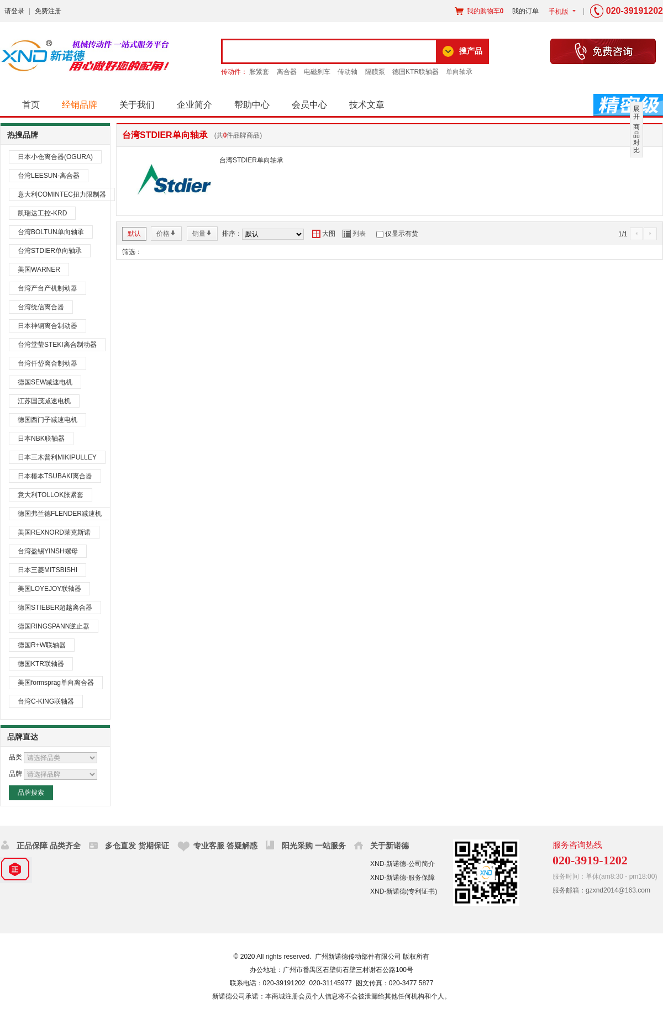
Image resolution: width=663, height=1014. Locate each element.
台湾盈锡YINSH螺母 (48, 551)
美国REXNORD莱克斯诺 (54, 532)
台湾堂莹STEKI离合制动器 (57, 344)
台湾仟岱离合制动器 (47, 363)
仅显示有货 (401, 233)
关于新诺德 (389, 845)
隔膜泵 (375, 72)
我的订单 (525, 11)
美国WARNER (39, 269)
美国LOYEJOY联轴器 (49, 589)
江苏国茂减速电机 (44, 401)
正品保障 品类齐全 (49, 845)
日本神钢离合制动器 (47, 326)
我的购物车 (479, 11)
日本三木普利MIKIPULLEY (57, 457)
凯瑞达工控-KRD (42, 213)
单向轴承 (459, 72)
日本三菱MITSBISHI (47, 570)
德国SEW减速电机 (45, 382)
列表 (354, 233)
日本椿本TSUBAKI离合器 (55, 476)
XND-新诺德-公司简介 (402, 864)
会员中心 (309, 104)
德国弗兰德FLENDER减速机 (60, 513)
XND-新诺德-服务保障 (402, 877)
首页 (31, 104)
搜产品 (470, 50)
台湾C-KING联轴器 (46, 701)
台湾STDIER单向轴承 (50, 251)
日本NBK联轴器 (41, 438)
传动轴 (347, 72)
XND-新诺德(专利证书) (403, 891)
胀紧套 (259, 72)
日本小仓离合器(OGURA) (55, 157)
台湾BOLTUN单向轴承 (51, 232)
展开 (636, 112)
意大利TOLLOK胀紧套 (50, 495)
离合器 (287, 72)
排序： (232, 233)
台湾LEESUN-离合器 (49, 175)
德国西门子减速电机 (47, 420)
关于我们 (137, 104)
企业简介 (194, 104)
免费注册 (48, 11)
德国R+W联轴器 (42, 645)
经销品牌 (79, 104)
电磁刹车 (317, 72)
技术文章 (367, 104)
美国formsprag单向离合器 (56, 682)
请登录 (14, 11)
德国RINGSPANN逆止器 (54, 626)
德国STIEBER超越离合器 (55, 607)
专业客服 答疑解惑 (225, 845)
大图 (323, 233)
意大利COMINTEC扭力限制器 (62, 194)
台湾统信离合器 (41, 307)
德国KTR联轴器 (415, 72)
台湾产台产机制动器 (47, 288)
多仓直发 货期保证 (137, 845)
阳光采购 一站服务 (314, 845)
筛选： (132, 252)
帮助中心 (252, 104)
